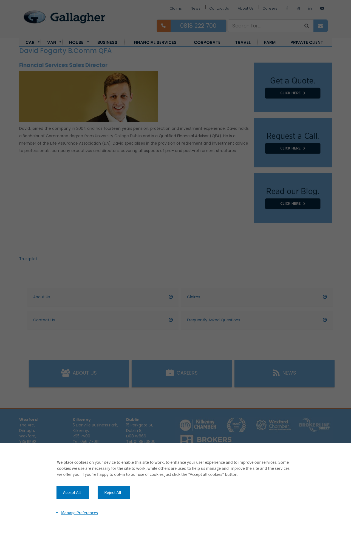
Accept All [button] (72, 493)
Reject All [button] (112, 493)
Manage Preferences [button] (79, 513)
